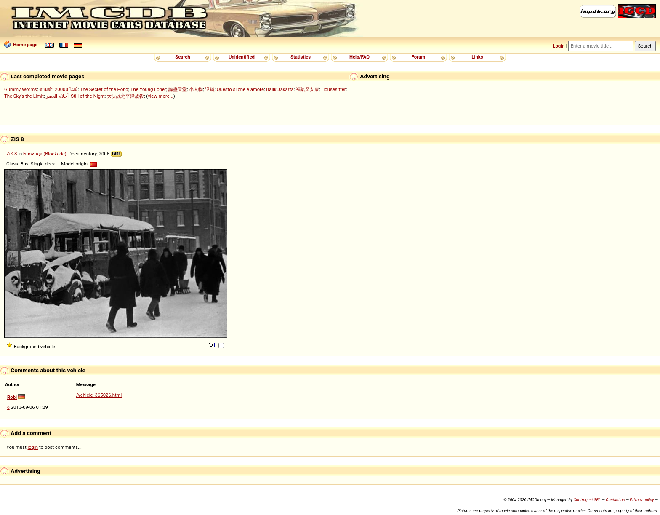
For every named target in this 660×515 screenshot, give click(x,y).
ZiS (9, 154)
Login (558, 46)
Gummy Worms (20, 89)
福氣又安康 (307, 89)
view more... (160, 96)
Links (477, 57)
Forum (419, 57)
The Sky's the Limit (24, 96)
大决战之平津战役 (125, 96)
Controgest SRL (587, 499)
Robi (12, 397)
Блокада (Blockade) (45, 154)
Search (182, 57)
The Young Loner (148, 89)
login (33, 447)
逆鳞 (209, 89)
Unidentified (242, 57)
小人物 (196, 89)
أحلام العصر (57, 96)
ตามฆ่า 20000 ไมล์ (58, 89)
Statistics (300, 57)
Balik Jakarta (280, 89)
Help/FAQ (359, 57)
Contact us (615, 499)
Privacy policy (642, 499)
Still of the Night (88, 96)
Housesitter (333, 89)
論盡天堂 (177, 89)
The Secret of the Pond (104, 89)
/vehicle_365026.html (99, 395)
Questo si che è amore (240, 89)
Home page (20, 45)
